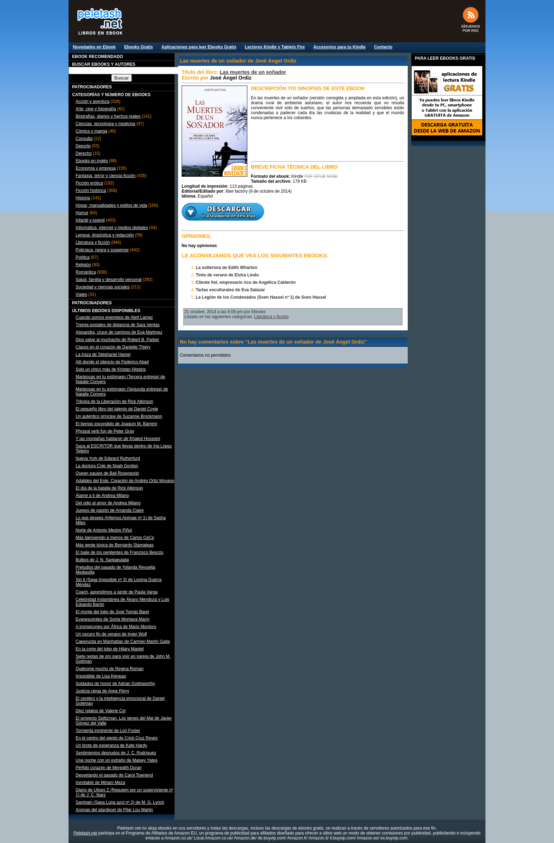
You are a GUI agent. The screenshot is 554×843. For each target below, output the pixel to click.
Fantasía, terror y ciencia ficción (105, 175)
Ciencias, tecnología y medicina (105, 123)
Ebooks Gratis (138, 47)
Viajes (81, 294)
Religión (83, 264)
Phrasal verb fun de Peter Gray (105, 431)
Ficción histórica (91, 190)
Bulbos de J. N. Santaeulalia (102, 559)
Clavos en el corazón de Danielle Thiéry (113, 347)
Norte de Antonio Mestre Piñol (104, 530)
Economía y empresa (96, 168)
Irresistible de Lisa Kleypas (101, 676)
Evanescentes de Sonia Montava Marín (112, 619)
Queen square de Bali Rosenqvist (107, 473)
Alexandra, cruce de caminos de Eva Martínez (119, 332)
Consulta (84, 138)
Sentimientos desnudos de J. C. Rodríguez (116, 752)
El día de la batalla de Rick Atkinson (109, 488)
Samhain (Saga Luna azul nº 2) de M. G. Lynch (120, 802)
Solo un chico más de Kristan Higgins (111, 369)
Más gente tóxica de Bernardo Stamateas (115, 545)
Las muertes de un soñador (253, 72)
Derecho (84, 153)
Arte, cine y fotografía (96, 108)
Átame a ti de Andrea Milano (102, 495)
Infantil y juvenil (90, 220)
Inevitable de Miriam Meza (100, 782)
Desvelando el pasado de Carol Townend (114, 775)
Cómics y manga (91, 131)
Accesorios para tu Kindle (339, 47)
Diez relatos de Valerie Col (100, 710)
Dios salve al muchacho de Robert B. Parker (117, 339)
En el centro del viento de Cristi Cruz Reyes (117, 738)
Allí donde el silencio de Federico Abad (112, 361)
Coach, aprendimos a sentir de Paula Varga (117, 592)
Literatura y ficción (93, 242)
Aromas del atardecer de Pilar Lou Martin (114, 809)
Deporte (83, 146)
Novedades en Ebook (94, 47)
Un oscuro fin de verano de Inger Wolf (111, 634)
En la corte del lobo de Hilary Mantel (110, 648)
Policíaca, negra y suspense (102, 249)
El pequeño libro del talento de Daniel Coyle (117, 408)
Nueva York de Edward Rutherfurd (108, 458)
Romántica (86, 272)
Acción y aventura (92, 101)
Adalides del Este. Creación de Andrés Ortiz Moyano (125, 480)
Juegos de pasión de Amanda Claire (110, 510)
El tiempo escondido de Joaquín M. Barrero (116, 423)
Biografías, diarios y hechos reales (108, 116)
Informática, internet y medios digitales (112, 227)
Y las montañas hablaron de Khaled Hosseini (118, 438)
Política (82, 257)
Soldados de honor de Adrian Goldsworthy (115, 683)
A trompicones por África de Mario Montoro (116, 626)
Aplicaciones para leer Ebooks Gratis (198, 47)
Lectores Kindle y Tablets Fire (275, 47)
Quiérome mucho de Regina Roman (109, 668)
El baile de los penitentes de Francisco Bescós (119, 552)
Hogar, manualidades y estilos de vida (111, 205)
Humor (82, 212)
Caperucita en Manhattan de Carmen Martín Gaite (123, 641)
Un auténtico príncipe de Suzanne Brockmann (119, 416)
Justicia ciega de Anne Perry (102, 691)
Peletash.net (85, 833)
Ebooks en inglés (92, 160)
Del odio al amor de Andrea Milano (108, 502)
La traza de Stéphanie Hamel (103, 354)
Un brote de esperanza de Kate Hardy (111, 745)
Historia (83, 197)
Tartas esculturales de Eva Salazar (230, 289)
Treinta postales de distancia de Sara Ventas (118, 324)
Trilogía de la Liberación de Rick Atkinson (114, 401)
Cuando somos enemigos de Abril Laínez (114, 317)
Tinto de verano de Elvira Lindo (227, 275)
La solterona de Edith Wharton (226, 267)
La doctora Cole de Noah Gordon (107, 465)
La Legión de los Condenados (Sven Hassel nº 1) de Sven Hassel (261, 297)
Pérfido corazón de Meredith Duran (109, 767)
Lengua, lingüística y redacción (105, 235)
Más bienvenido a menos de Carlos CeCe (115, 537)
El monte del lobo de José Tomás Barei (112, 611)
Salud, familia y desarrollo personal (109, 279)
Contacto (383, 47)
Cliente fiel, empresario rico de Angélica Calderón (246, 282)
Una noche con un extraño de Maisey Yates (117, 760)
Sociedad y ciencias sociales (103, 287)
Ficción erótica (89, 183)
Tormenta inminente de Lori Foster (108, 730)
